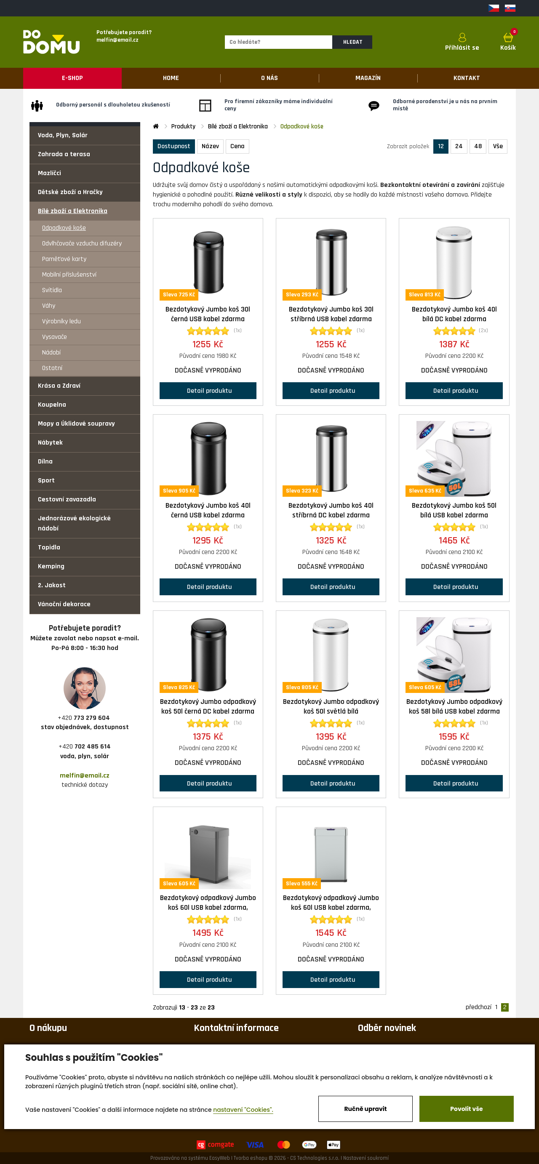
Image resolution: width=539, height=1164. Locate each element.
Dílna (45, 461)
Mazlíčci (49, 173)
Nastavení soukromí (366, 1158)
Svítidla (52, 290)
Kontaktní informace (236, 1028)
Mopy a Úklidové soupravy (76, 423)
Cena (237, 146)
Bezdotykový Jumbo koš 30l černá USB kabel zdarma (207, 314)
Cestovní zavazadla (67, 499)
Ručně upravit (365, 1109)
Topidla (49, 547)
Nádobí (51, 352)
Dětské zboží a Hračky (70, 192)
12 (441, 146)
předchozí (478, 1007)
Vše (498, 146)
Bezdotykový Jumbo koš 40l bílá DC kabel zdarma (454, 314)
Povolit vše (466, 1109)
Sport (46, 480)
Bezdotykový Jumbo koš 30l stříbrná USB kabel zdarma (331, 314)
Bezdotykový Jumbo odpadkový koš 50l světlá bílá (331, 706)
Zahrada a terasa (64, 154)
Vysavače (54, 337)
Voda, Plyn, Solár (63, 135)
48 (478, 146)
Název (210, 146)
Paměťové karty (64, 259)
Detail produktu (208, 390)
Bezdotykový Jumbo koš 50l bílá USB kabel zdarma (454, 510)
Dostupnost (173, 146)
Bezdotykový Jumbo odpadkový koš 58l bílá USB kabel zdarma (454, 706)
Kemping (51, 566)
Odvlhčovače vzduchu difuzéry (82, 243)
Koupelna (52, 404)
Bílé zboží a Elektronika (72, 211)
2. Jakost (52, 585)
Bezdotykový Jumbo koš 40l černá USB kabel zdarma (208, 510)
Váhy (48, 305)
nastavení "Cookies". (243, 1109)
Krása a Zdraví (59, 385)
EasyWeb (219, 1158)
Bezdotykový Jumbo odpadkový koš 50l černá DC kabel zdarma (208, 706)
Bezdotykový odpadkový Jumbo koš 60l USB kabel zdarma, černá (208, 907)
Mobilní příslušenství (69, 274)
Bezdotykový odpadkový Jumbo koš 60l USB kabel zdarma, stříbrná (331, 907)
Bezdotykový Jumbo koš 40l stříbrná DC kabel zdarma (331, 510)
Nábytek (50, 442)
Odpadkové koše (64, 228)
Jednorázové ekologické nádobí (74, 523)
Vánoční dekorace (64, 604)
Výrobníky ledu (61, 321)
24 (459, 146)
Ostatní (52, 368)
